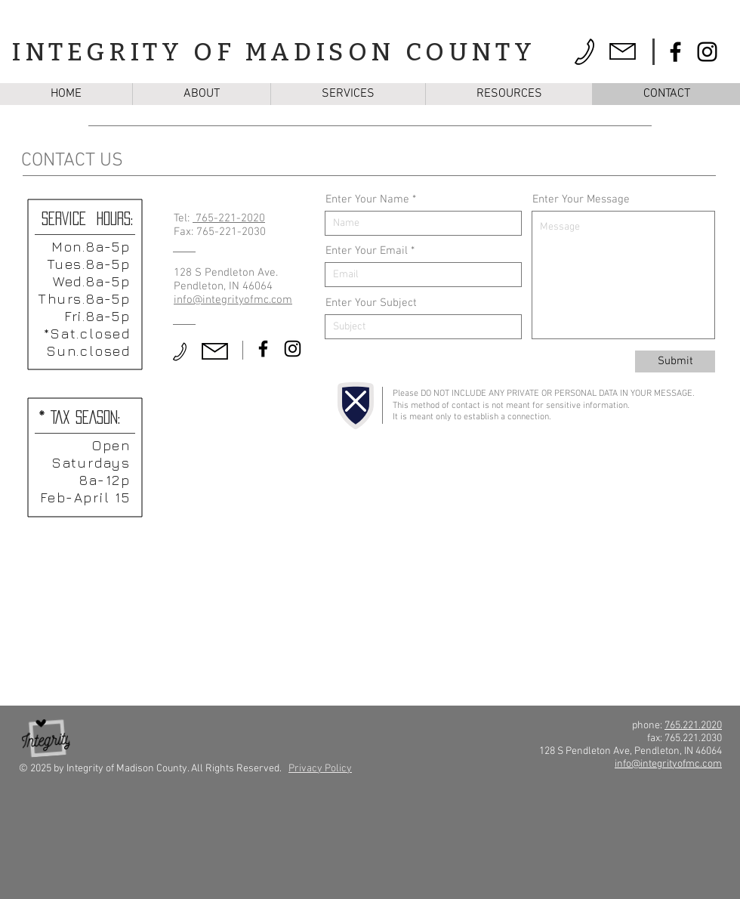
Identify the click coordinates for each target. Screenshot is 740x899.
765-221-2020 (229, 218)
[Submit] (675, 361)
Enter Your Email (366, 251)
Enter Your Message (581, 199)
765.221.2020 (693, 725)
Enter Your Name (367, 199)
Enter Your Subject (371, 303)
